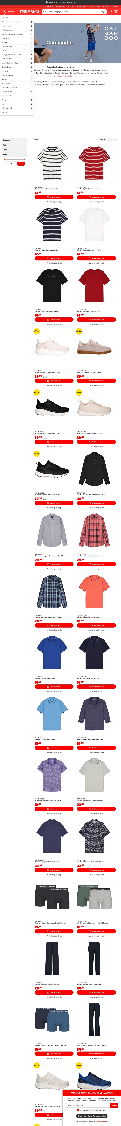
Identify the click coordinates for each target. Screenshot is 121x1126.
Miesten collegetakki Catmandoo (101, 986)
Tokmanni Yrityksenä (42, 1088)
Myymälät (70, 6)
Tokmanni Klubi (48, 6)
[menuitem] (17, 18)
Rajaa (56, 161)
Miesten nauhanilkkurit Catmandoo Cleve (78, 986)
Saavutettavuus (40, 1107)
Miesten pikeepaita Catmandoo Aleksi (101, 668)
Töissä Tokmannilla (42, 1091)
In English (114, 6)
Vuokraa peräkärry (15, 1097)
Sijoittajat (38, 1100)
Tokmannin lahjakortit (16, 1106)
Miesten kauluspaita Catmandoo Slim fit (101, 396)
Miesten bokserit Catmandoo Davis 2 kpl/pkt (104, 714)
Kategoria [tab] (42, 138)
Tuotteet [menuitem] (8, 11)
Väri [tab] (39, 142)
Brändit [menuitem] (4, 112)
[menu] (9, 11)
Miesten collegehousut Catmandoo (78, 759)
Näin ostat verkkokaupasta (71, 1088)
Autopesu (11, 1094)
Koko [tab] (40, 147)
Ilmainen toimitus (46, 2)
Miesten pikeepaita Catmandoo (101, 487)
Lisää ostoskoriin (80, 179)
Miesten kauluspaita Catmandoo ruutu (101, 442)
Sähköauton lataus (15, 1100)
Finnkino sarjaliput (14, 1103)
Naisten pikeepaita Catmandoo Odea (101, 578)
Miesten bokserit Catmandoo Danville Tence (80, 714)
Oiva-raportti (39, 1110)
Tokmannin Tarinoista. (81, 69)
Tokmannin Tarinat (41, 1094)
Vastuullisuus (39, 1104)
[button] (111, 11)
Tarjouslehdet (60, 6)
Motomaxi (38, 1113)
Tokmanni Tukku (94, 6)
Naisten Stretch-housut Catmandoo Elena (102, 804)
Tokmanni (105, 6)
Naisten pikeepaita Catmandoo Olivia (76, 623)
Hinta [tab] (40, 152)
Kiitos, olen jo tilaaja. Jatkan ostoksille (92, 1116)
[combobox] (74, 11)
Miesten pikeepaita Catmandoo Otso (101, 623)
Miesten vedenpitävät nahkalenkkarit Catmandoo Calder (103, 1032)
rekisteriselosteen (102, 1121)
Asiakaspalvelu (81, 6)
